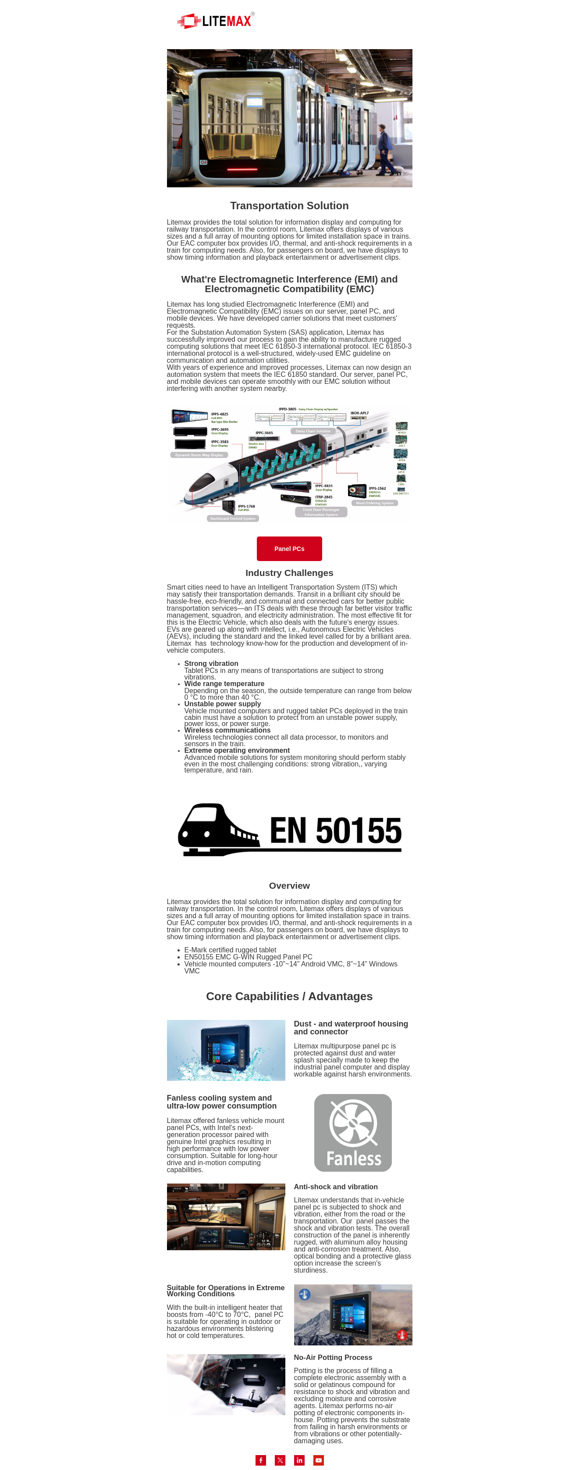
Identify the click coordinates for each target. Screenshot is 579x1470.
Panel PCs (289, 548)
